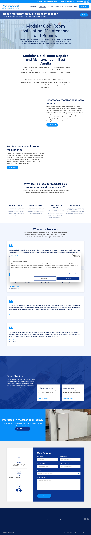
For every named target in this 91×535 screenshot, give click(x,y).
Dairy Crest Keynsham (47, 388)
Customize (45, 278)
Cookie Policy (78, 532)
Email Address (41, 463)
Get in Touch (12, 167)
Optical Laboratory (70, 388)
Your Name (40, 456)
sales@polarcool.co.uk (48, 1)
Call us (84, 15)
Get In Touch (52, 125)
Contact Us (84, 6)
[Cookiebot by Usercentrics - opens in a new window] (73, 255)
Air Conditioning (32, 6)
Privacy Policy (86, 532)
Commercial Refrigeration (55, 6)
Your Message (41, 477)
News (75, 6)
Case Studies (68, 6)
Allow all (68, 278)
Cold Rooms (42, 6)
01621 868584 (67, 1)
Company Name (64, 456)
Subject (39, 470)
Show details (72, 273)
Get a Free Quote (22, 429)
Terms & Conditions (68, 532)
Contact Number (64, 463)
